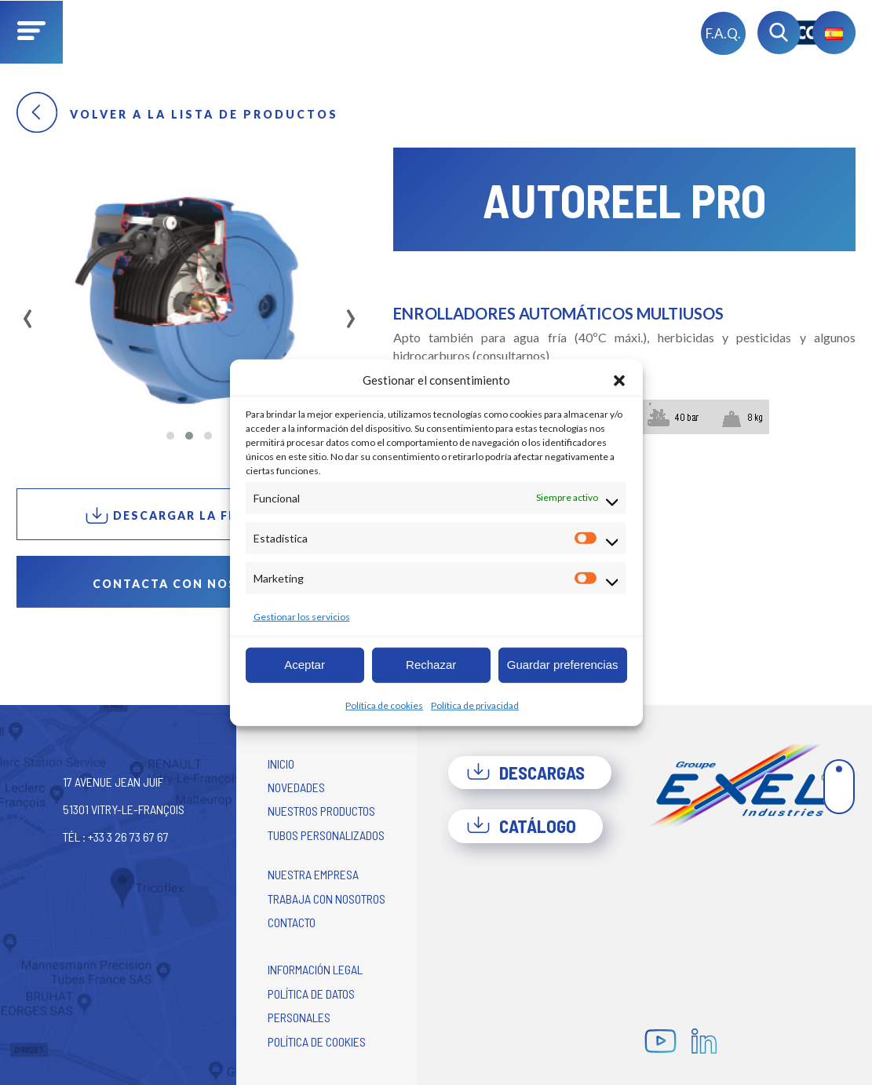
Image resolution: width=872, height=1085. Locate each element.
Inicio (281, 763)
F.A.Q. (723, 33)
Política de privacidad (475, 705)
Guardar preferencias (562, 664)
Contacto (292, 922)
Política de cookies (384, 705)
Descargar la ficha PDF (189, 515)
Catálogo (521, 826)
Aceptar (304, 664)
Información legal (315, 969)
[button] (619, 380)
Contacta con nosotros (189, 583)
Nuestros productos (321, 810)
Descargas (525, 773)
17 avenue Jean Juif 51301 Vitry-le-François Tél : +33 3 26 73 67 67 (123, 809)
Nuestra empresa (313, 874)
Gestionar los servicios (302, 616)
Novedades (296, 787)
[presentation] (27, 313)
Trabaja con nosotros (326, 898)
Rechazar (431, 664)
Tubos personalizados (326, 834)
